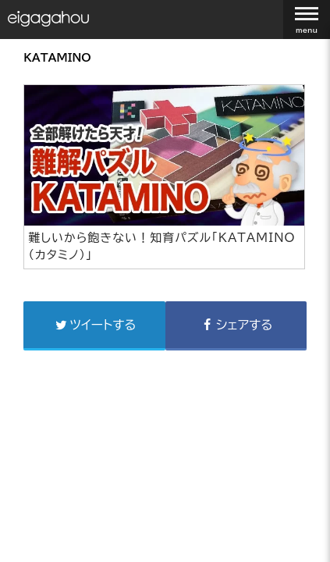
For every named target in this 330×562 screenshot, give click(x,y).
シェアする (236, 324)
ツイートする (94, 324)
